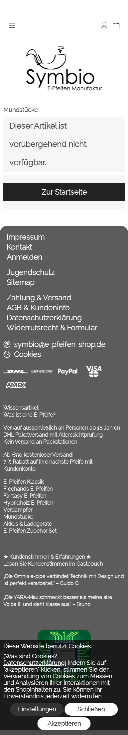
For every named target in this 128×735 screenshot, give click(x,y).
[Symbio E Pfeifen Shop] (64, 36)
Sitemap (20, 282)
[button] (12, 25)
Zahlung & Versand (39, 297)
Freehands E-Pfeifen (28, 489)
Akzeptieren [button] (64, 723)
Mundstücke (20, 109)
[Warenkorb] (116, 25)
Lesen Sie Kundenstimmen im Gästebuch (53, 564)
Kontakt (19, 247)
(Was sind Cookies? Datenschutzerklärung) (34, 659)
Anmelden (24, 257)
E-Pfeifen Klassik (23, 482)
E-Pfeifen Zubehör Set (30, 531)
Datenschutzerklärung (44, 317)
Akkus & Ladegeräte (27, 524)
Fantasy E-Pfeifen (24, 496)
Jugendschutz (31, 272)
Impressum (26, 237)
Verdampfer (17, 510)
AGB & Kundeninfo (38, 307)
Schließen (91, 709)
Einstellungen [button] (37, 709)
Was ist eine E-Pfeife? (29, 415)
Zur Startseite (64, 192)
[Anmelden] (104, 25)
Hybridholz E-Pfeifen (28, 503)
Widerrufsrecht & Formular (52, 327)
